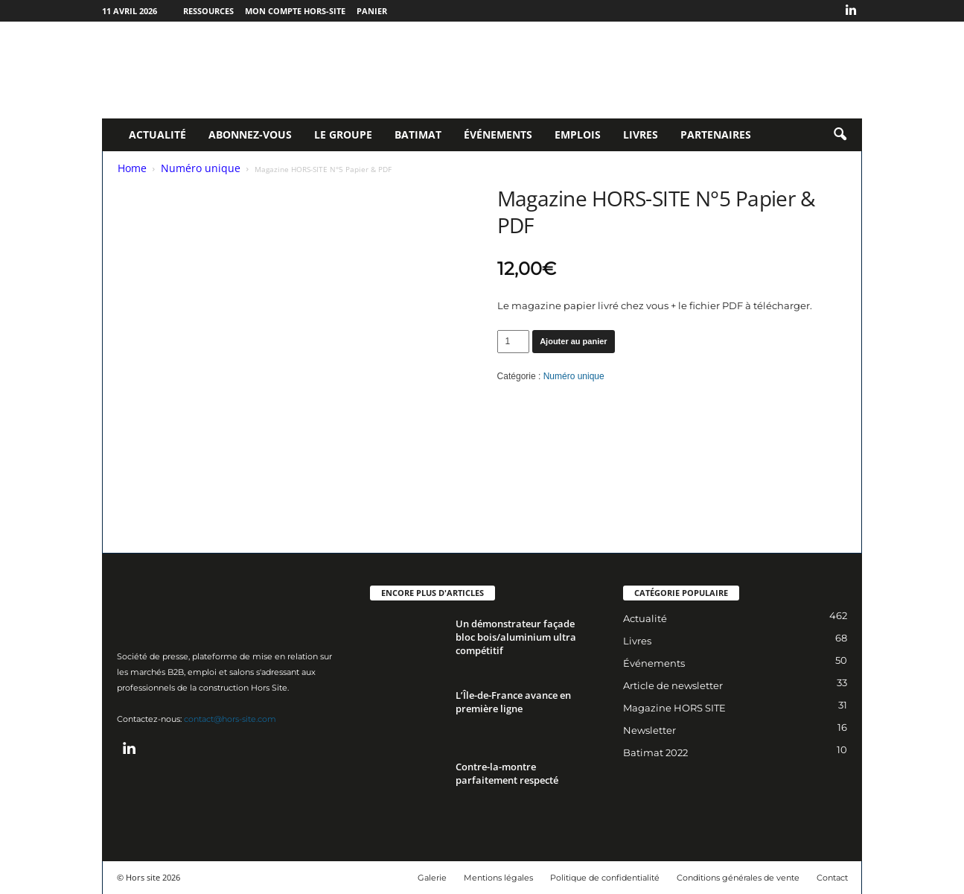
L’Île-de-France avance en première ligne (513, 701)
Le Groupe (343, 134)
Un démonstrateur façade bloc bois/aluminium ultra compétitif (516, 637)
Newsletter (649, 730)
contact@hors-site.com (230, 719)
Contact (832, 877)
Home (132, 168)
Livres (640, 134)
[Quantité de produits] (513, 341)
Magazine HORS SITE (674, 708)
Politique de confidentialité (605, 877)
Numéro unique (200, 168)
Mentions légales (498, 877)
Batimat (418, 134)
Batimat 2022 (655, 752)
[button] (839, 134)
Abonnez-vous (250, 134)
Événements (498, 134)
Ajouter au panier (573, 341)
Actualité (157, 134)
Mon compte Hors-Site (295, 10)
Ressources (208, 10)
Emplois (578, 134)
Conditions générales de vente (738, 877)
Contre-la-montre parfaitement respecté (507, 773)
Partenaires (715, 134)
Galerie (432, 877)
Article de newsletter (673, 685)
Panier (372, 10)
